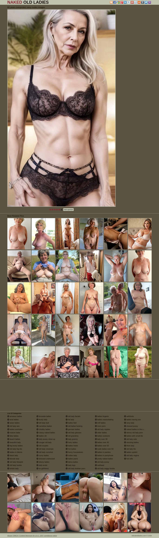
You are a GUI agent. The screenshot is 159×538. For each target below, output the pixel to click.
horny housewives (74, 452)
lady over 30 (101, 439)
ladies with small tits (133, 436)
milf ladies (100, 423)
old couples (42, 446)
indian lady (71, 455)
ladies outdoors (102, 436)
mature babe (13, 433)
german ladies (73, 429)
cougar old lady (43, 442)
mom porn (100, 426)
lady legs (70, 465)
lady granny (72, 439)
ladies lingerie (102, 416)
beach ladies (13, 439)
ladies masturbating (104, 420)
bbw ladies (12, 436)
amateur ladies (14, 416)
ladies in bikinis (14, 452)
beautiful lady (14, 442)
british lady (13, 469)
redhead (99, 465)
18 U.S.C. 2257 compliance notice (44, 536)
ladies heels (72, 446)
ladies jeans (72, 459)
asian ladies (13, 423)
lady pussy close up (45, 439)
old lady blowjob (15, 462)
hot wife (128, 459)
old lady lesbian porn (75, 469)
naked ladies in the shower (136, 429)
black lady (12, 455)
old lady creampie (44, 449)
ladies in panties (103, 452)
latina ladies (72, 462)
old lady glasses (73, 433)
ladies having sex (132, 420)
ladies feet (71, 423)
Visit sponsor (68, 209)
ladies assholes (14, 429)
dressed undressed (45, 459)
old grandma (72, 436)
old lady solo (130, 439)
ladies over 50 (102, 446)
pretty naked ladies (104, 459)
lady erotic (41, 465)
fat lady (70, 420)
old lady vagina (131, 455)
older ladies (101, 433)
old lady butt (42, 423)
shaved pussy (131, 426)
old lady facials (73, 416)
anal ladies (13, 420)
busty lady (41, 420)
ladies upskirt (130, 452)
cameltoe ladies (44, 426)
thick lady (129, 446)
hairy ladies (71, 442)
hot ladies (71, 449)
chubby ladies (43, 429)
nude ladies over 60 (104, 449)
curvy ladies (42, 455)
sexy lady (129, 423)
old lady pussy (102, 462)
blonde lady (13, 459)
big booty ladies (15, 446)
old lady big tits (14, 449)
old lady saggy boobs (105, 469)
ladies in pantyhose (104, 455)
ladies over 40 (102, 442)
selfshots (129, 416)
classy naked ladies (45, 433)
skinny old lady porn (133, 433)
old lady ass (13, 426)
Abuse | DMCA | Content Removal (19, 536)
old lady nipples (102, 429)
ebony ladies (42, 462)
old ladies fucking (74, 426)
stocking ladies (131, 442)
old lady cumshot (44, 452)
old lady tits (130, 449)
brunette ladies (43, 416)
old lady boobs (14, 465)
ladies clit (41, 436)
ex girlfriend (42, 469)
